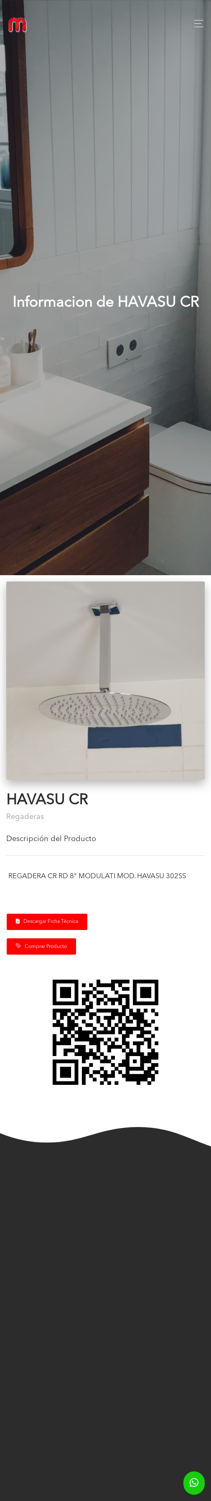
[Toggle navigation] (196, 23)
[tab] (105, 842)
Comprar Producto (41, 946)
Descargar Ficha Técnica (47, 921)
